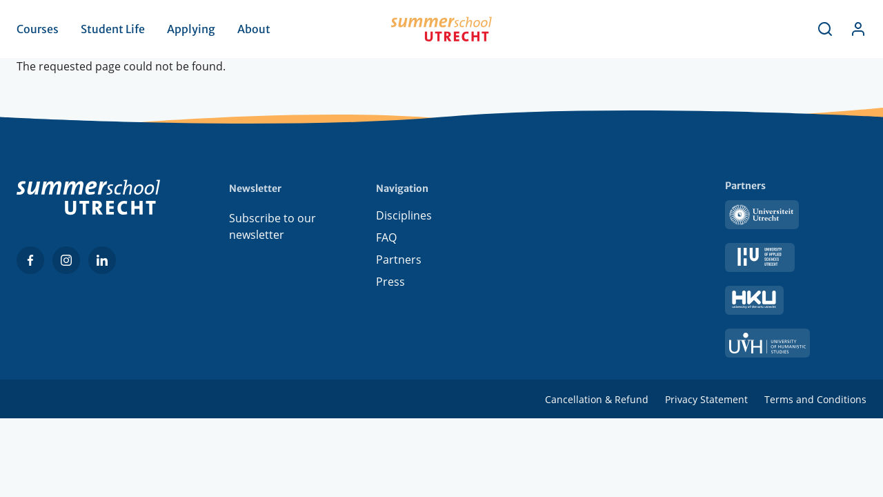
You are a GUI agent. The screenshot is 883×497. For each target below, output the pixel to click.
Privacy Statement (706, 399)
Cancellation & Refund (596, 399)
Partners (398, 262)
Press (390, 284)
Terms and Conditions (815, 399)
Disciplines (404, 218)
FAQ (386, 240)
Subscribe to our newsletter (272, 226)
